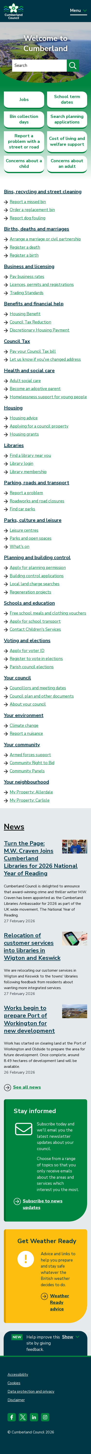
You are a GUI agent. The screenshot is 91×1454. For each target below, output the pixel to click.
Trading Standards (26, 293)
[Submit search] (73, 66)
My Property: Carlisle (30, 800)
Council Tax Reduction (30, 322)
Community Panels (27, 771)
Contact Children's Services (35, 629)
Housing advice (24, 418)
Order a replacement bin (32, 210)
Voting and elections (27, 640)
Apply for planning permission (38, 567)
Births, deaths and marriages (36, 229)
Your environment (23, 715)
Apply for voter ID (27, 651)
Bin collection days (24, 119)
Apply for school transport (35, 621)
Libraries (14, 445)
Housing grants (24, 434)
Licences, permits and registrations (42, 284)
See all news (27, 1087)
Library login (21, 463)
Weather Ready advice (59, 1302)
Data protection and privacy (31, 1391)
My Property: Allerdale (31, 792)
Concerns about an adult (67, 163)
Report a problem (26, 493)
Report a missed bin (28, 202)
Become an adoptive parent (35, 389)
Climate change (24, 725)
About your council (28, 704)
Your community (22, 744)
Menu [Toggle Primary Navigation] (78, 10)
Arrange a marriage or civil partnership (45, 239)
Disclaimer (16, 1400)
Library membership (28, 472)
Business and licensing (29, 266)
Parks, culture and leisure (32, 520)
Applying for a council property (39, 426)
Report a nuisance (26, 733)
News (14, 827)
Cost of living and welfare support (67, 141)
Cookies (14, 1383)
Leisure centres (24, 530)
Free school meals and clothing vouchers (48, 613)
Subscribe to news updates (42, 1204)
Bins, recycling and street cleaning (43, 191)
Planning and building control (37, 557)
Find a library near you (30, 455)
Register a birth (24, 255)
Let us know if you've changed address (45, 359)
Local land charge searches (34, 584)
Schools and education (29, 603)
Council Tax (17, 341)
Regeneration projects (30, 592)
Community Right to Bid (32, 763)
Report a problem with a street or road (24, 141)
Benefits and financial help (34, 303)
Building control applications (37, 576)
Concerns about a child (24, 163)
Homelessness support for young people (48, 397)
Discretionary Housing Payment (39, 330)
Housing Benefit (25, 314)
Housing (13, 408)
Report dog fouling (27, 218)
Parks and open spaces (30, 538)
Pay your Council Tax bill (33, 351)
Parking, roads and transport (36, 482)
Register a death (25, 247)
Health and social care (29, 370)
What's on (19, 546)
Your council (17, 678)
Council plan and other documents (42, 696)
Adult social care (25, 381)
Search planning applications (66, 119)
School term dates (67, 99)
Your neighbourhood (26, 782)
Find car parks (22, 509)
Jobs (24, 99)
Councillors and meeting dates (38, 688)
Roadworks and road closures (37, 501)
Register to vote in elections (36, 659)
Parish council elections (32, 667)
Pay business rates (27, 276)
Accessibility (18, 1374)
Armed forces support (30, 755)
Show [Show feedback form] (71, 1337)
